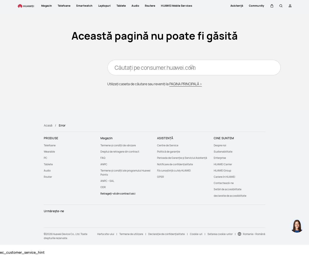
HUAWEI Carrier (223, 164)
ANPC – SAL (107, 181)
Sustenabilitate (223, 151)
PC (45, 158)
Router (48, 177)
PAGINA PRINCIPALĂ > (185, 84)
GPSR (160, 177)
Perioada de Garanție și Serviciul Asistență (182, 158)
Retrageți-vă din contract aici (117, 193)
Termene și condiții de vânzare (118, 145)
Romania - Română (254, 234)
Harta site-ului (105, 234)
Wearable (49, 151)
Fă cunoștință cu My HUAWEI (174, 170)
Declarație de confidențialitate (166, 234)
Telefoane (50, 145)
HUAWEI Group (222, 170)
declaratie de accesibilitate (230, 196)
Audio (47, 170)
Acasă (48, 125)
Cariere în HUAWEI (224, 177)
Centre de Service (167, 145)
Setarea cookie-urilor (220, 234)
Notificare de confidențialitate (175, 164)
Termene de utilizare (131, 234)
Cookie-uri (196, 234)
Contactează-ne (224, 183)
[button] (272, 6)
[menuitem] (69, 145)
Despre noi (220, 145)
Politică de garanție (168, 151)
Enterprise (220, 158)
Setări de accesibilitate (227, 189)
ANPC (103, 164)
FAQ (102, 158)
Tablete (48, 164)
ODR (103, 187)
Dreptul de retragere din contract (119, 151)
